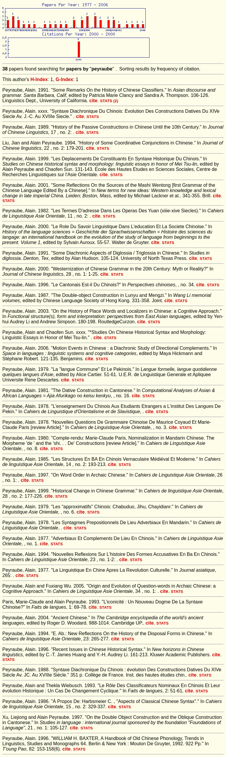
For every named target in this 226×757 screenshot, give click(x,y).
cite (93, 100)
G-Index (64, 79)
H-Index (39, 79)
